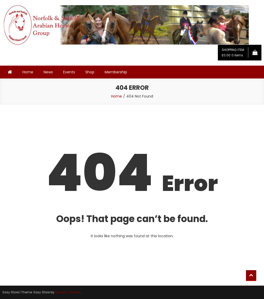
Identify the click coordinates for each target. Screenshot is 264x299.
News (48, 72)
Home (27, 72)
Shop (89, 72)
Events (69, 72)
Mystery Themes (67, 292)
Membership (116, 72)
